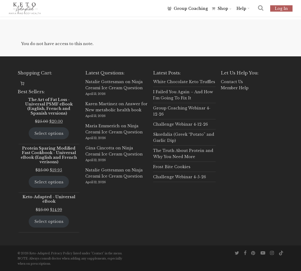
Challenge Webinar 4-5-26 (179, 176)
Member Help (235, 87)
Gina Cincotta (99, 148)
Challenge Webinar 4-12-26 (180, 124)
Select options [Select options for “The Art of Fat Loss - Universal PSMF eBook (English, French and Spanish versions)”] (48, 133)
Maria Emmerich (102, 126)
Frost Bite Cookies (171, 166)
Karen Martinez (101, 103)
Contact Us (232, 81)
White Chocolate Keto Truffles (184, 81)
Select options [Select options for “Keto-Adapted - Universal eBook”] (48, 221)
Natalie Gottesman (104, 81)
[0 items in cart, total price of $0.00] (22, 83)
